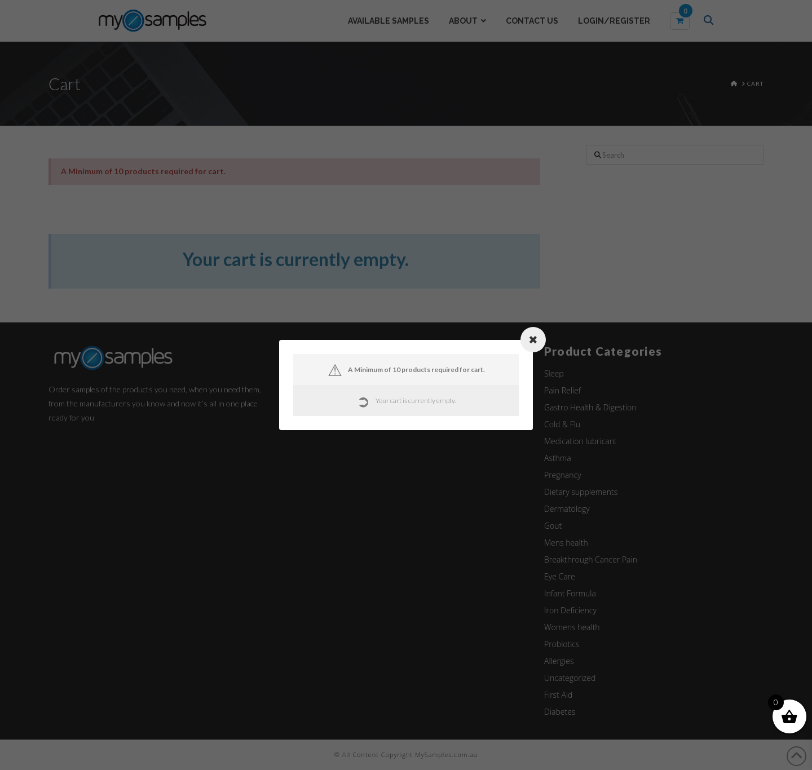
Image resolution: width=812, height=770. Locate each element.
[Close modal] (533, 339)
